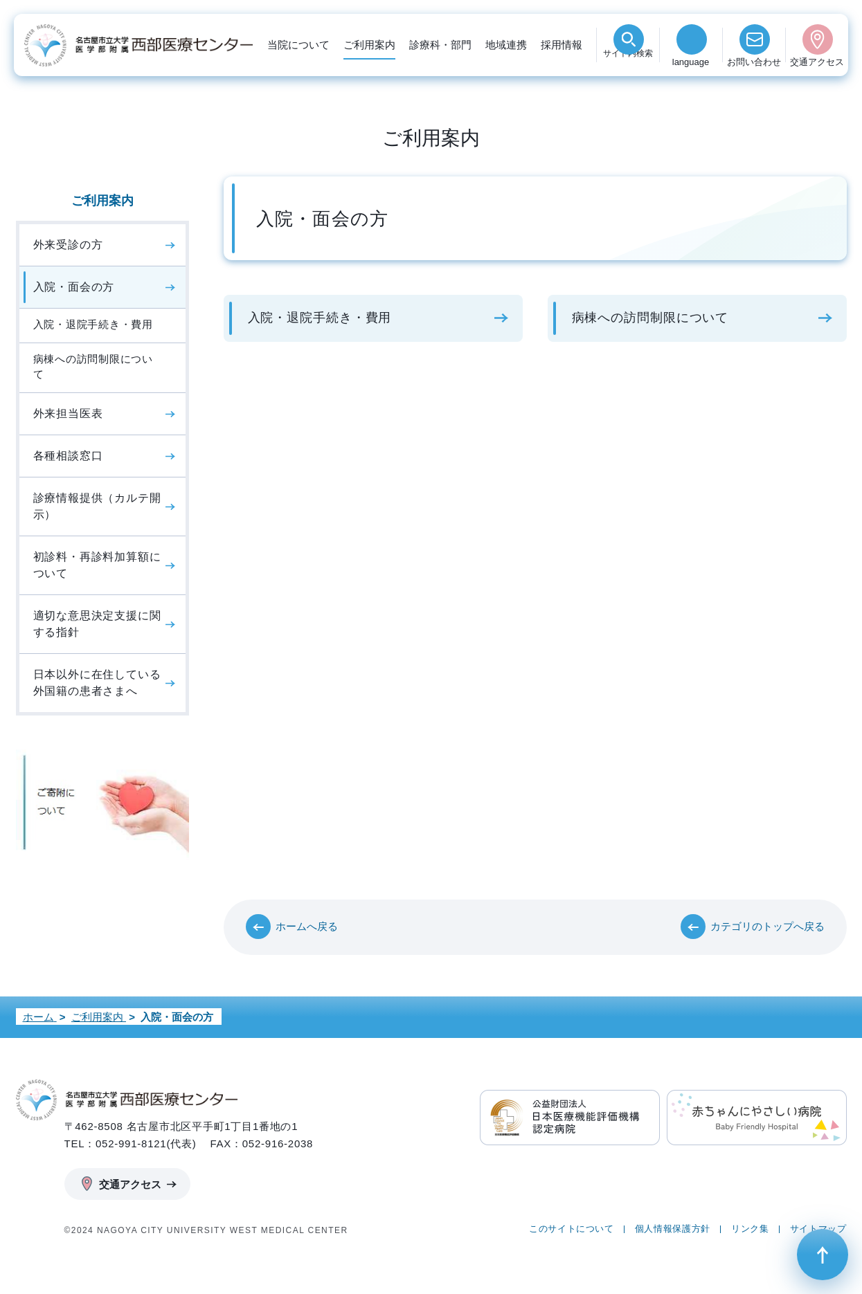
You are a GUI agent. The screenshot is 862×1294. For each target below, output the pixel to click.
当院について (298, 45)
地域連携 (506, 45)
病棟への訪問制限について (650, 318)
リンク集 (750, 1228)
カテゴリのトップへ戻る (767, 926)
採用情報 (561, 45)
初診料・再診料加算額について (97, 565)
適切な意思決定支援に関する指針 (97, 624)
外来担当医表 (68, 413)
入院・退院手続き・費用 (320, 318)
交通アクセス (817, 62)
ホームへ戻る (307, 926)
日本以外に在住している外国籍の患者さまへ (97, 682)
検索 (628, 62)
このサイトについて (571, 1228)
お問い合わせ (754, 62)
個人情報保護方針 (672, 1228)
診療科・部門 (440, 45)
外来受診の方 (68, 244)
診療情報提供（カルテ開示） (97, 506)
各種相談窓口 (68, 456)
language (691, 62)
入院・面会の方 (74, 287)
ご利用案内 (369, 45)
